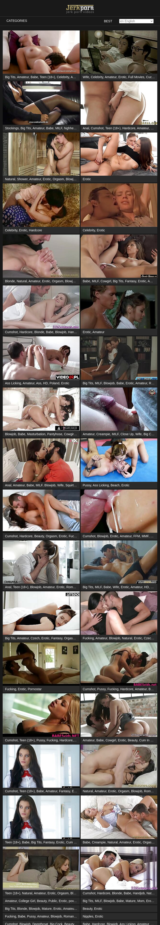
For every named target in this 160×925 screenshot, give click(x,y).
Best (108, 21)
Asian (75, 77)
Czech (35, 638)
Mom (140, 814)
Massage (21, 860)
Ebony (100, 876)
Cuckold (152, 77)
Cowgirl (106, 281)
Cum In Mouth (149, 740)
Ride (152, 383)
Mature (131, 814)
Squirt (69, 485)
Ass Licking (13, 383)
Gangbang (121, 907)
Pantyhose (54, 434)
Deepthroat (40, 837)
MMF (145, 536)
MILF (58, 128)
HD (45, 383)
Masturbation (36, 434)
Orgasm (58, 179)
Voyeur (132, 876)
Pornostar (35, 689)
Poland (54, 383)
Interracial (25, 907)
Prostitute (102, 922)
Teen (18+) (47, 77)
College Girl (27, 814)
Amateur (23, 77)
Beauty (39, 536)
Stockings (12, 128)
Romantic (73, 587)
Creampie (103, 434)
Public (52, 814)
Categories (17, 20)
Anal (86, 128)
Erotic (122, 77)
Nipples (88, 830)
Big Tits (10, 77)
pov (71, 814)
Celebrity (63, 77)
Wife (86, 77)
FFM (136, 536)
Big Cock (149, 434)
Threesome (146, 853)
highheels (71, 128)
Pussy (87, 485)
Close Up (127, 434)
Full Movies (136, 77)
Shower (22, 179)
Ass (38, 383)
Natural (10, 179)
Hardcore (128, 128)
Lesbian (88, 853)
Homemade (91, 868)
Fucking (74, 536)
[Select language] (136, 21)
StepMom (111, 891)
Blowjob (71, 179)
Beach (115, 485)
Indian (34, 860)
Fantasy (130, 281)
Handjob (74, 332)
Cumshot (97, 128)
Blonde (10, 281)
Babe (34, 77)
